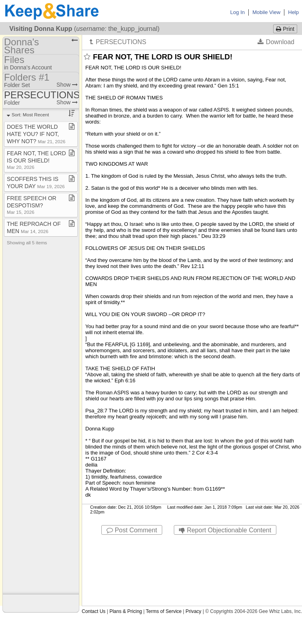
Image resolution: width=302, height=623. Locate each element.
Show (67, 84)
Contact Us (93, 611)
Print (285, 29)
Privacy (193, 611)
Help (293, 12)
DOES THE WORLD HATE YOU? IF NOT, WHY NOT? (36, 134)
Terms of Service (163, 611)
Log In (237, 12)
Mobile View (266, 12)
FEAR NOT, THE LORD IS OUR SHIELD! (36, 160)
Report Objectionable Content (225, 530)
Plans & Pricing (125, 611)
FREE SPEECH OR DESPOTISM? (31, 205)
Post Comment (132, 530)
